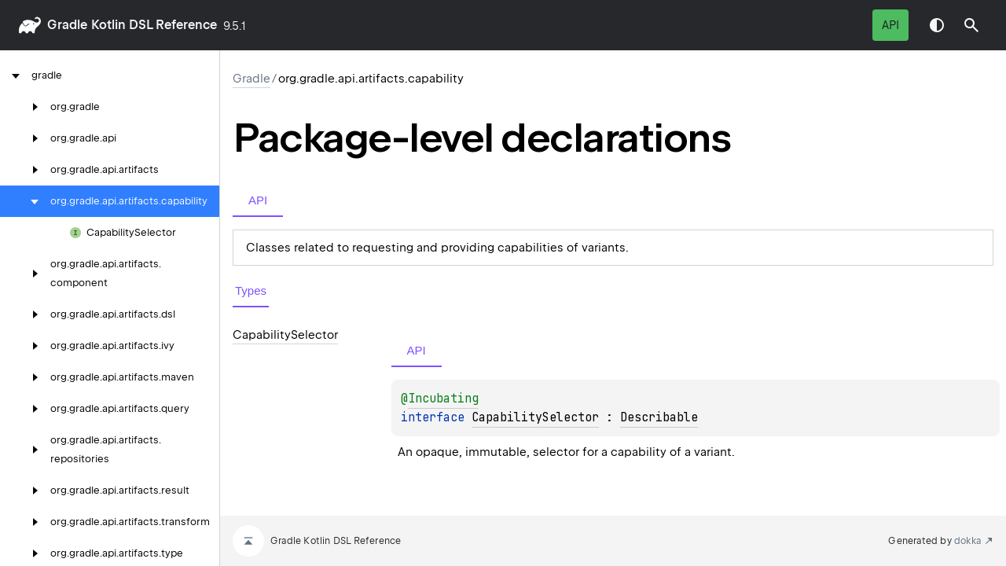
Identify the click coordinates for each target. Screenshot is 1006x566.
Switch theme (937, 25)
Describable (659, 417)
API (890, 25)
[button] (971, 25)
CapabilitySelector (535, 417)
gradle (67, 24)
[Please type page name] (971, 25)
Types (250, 290)
